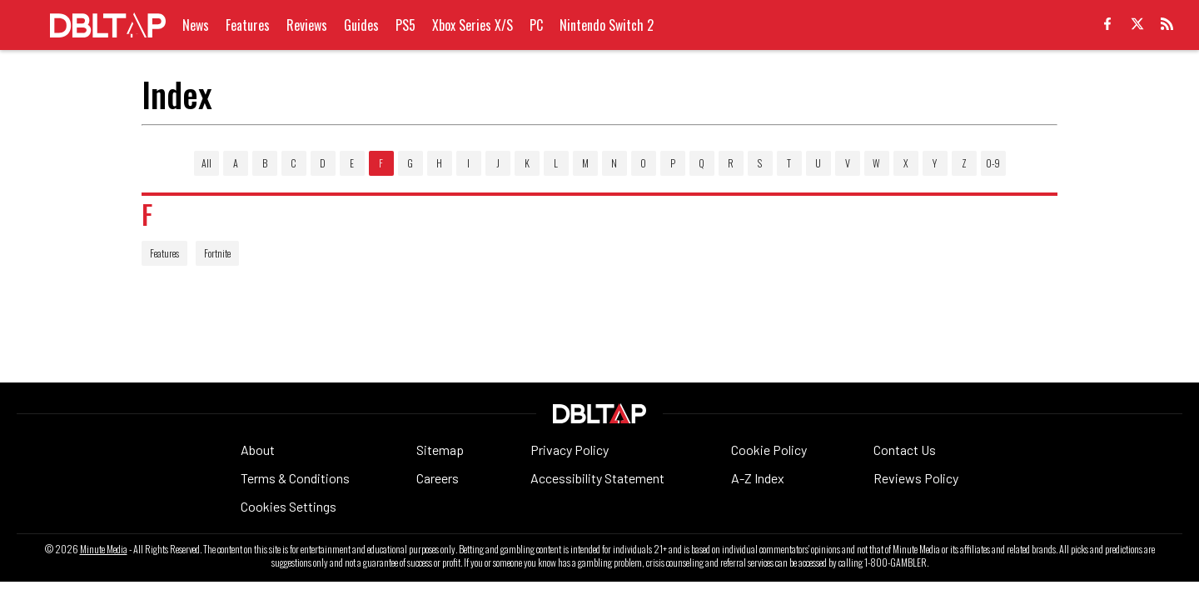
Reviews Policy (915, 478)
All (206, 163)
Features (164, 253)
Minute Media (103, 549)
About (258, 450)
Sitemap (440, 450)
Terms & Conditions (295, 478)
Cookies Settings (288, 506)
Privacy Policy (569, 450)
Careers (437, 478)
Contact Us (904, 450)
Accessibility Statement (597, 478)
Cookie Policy (769, 450)
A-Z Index (757, 478)
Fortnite (217, 253)
